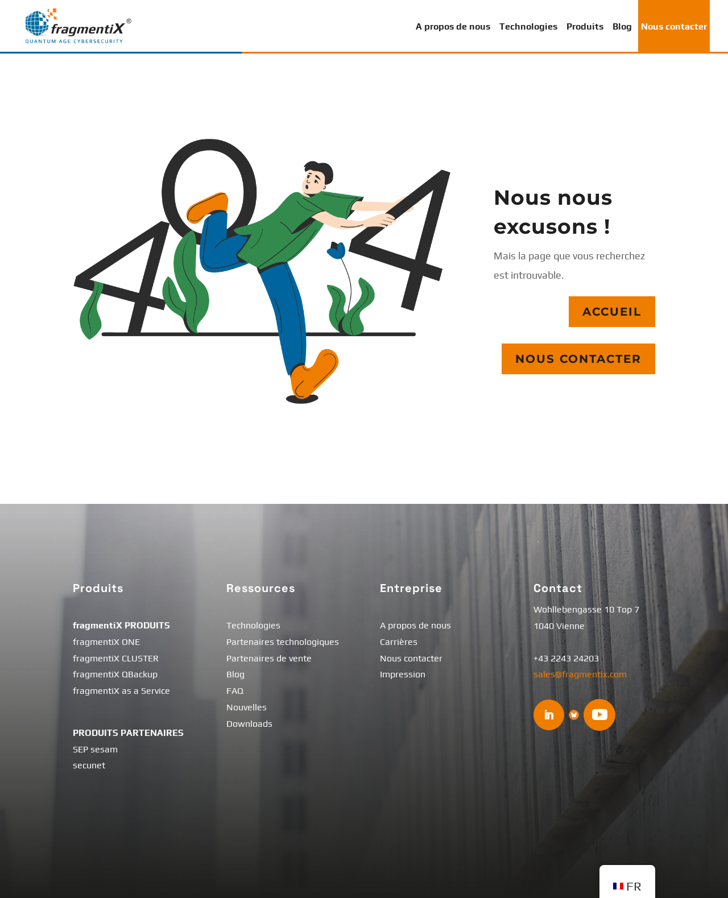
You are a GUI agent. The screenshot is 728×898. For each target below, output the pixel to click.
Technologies (528, 26)
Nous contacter (674, 26)
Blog (622, 26)
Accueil (612, 312)
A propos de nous (453, 26)
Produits (584, 26)
